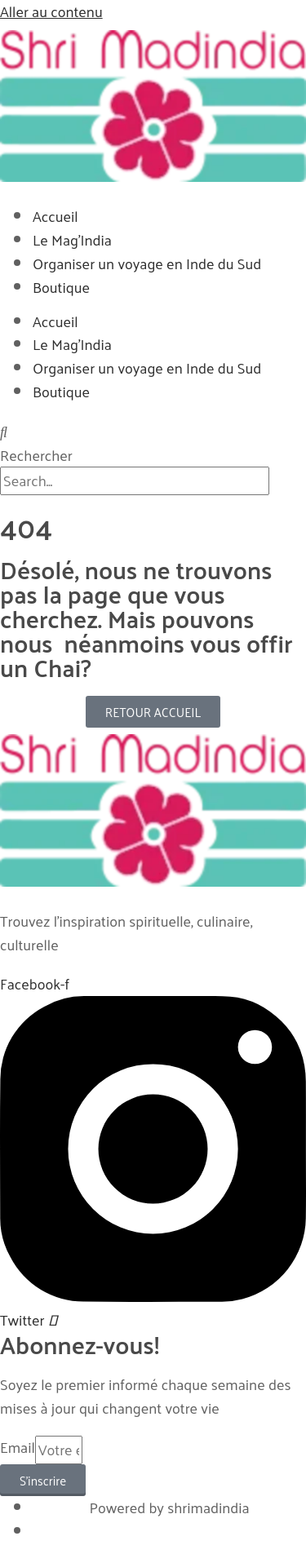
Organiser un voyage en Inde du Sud (147, 263)
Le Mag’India (72, 239)
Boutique (61, 286)
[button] (153, 432)
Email (17, 1448)
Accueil (55, 215)
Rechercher (36, 454)
